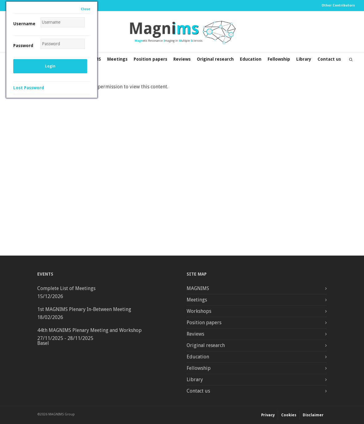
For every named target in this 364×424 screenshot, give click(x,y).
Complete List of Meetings (66, 288)
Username (24, 23)
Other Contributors (338, 5)
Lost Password (28, 87)
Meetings (117, 59)
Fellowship (279, 59)
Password (23, 45)
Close (85, 9)
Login (50, 66)
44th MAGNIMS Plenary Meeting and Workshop (89, 330)
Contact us (329, 59)
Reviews (182, 59)
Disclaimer (313, 415)
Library (303, 59)
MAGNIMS (198, 288)
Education (250, 59)
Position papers (150, 59)
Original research (215, 59)
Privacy (268, 415)
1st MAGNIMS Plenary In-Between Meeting (84, 309)
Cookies (288, 415)
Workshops (199, 311)
